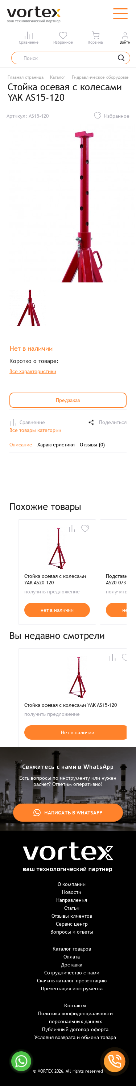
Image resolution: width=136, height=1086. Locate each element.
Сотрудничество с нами (71, 972)
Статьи (71, 908)
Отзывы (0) (92, 444)
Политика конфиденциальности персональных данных (75, 1017)
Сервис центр (72, 924)
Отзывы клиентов (71, 916)
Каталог (57, 77)
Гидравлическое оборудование (103, 77)
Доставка (71, 965)
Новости (71, 892)
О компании (72, 884)
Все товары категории (35, 430)
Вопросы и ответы (71, 932)
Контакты (75, 1005)
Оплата (71, 957)
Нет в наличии (77, 732)
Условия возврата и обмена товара (75, 1037)
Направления (71, 900)
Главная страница (26, 77)
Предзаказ (68, 400)
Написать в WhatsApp (67, 812)
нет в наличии (57, 610)
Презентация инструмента (72, 988)
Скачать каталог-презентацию (72, 980)
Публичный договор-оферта (75, 1029)
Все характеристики (32, 371)
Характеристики (56, 444)
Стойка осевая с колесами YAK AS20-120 (55, 579)
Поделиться (107, 422)
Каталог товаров (72, 949)
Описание (20, 444)
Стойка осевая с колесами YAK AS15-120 (70, 705)
